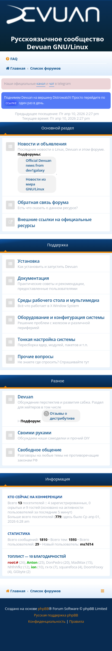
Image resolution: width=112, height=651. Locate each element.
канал (40, 83)
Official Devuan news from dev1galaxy (38, 165)
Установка (29, 261)
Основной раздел (57, 128)
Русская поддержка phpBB (56, 615)
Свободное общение (39, 450)
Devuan (25, 397)
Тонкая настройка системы (46, 339)
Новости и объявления (42, 144)
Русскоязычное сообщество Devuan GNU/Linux (57, 43)
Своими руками (34, 433)
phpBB (43, 608)
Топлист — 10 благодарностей (37, 556)
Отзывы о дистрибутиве (59, 416)
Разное (57, 380)
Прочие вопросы (35, 356)
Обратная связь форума (43, 202)
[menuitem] (11, 59)
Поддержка (57, 244)
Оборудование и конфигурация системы (61, 317)
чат (51, 83)
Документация (33, 278)
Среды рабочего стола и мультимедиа (58, 300)
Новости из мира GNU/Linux (36, 184)
